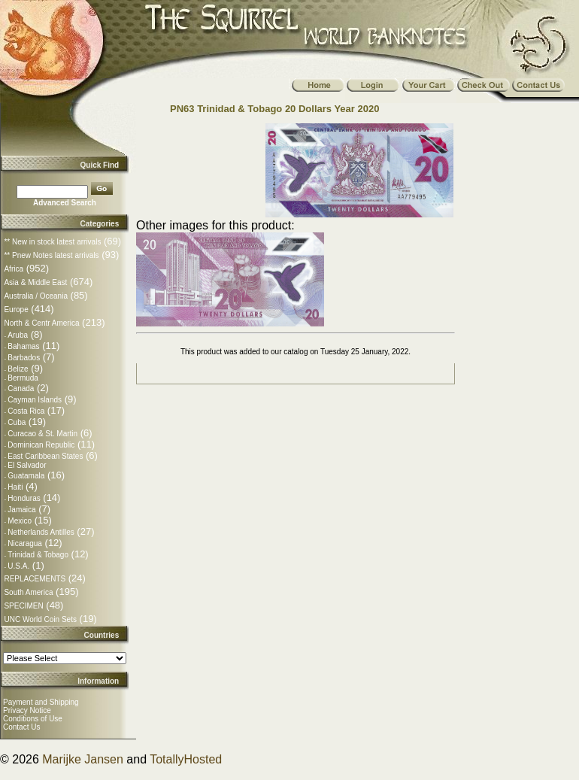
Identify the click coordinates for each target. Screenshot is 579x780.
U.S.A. (18, 566)
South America (28, 592)
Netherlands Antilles (41, 532)
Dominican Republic (41, 445)
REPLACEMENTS (34, 579)
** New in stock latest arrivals (52, 242)
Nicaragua (25, 543)
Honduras (24, 498)
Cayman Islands (35, 400)
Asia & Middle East (35, 282)
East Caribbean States (45, 456)
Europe (16, 309)
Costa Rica (26, 411)
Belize (18, 369)
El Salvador (27, 465)
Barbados (24, 358)
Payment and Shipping (41, 702)
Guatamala (26, 476)
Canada (21, 388)
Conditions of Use (32, 719)
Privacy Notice (27, 710)
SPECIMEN (23, 606)
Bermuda (23, 378)
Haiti (15, 487)
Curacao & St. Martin (42, 433)
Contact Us (21, 727)
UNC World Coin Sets (40, 619)
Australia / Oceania (36, 296)
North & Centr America (41, 323)
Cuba (17, 422)
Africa (13, 269)
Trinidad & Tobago (38, 555)
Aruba (18, 335)
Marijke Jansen (82, 759)
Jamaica (21, 509)
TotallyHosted (186, 759)
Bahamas (23, 346)
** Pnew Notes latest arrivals (51, 255)
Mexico (20, 521)
